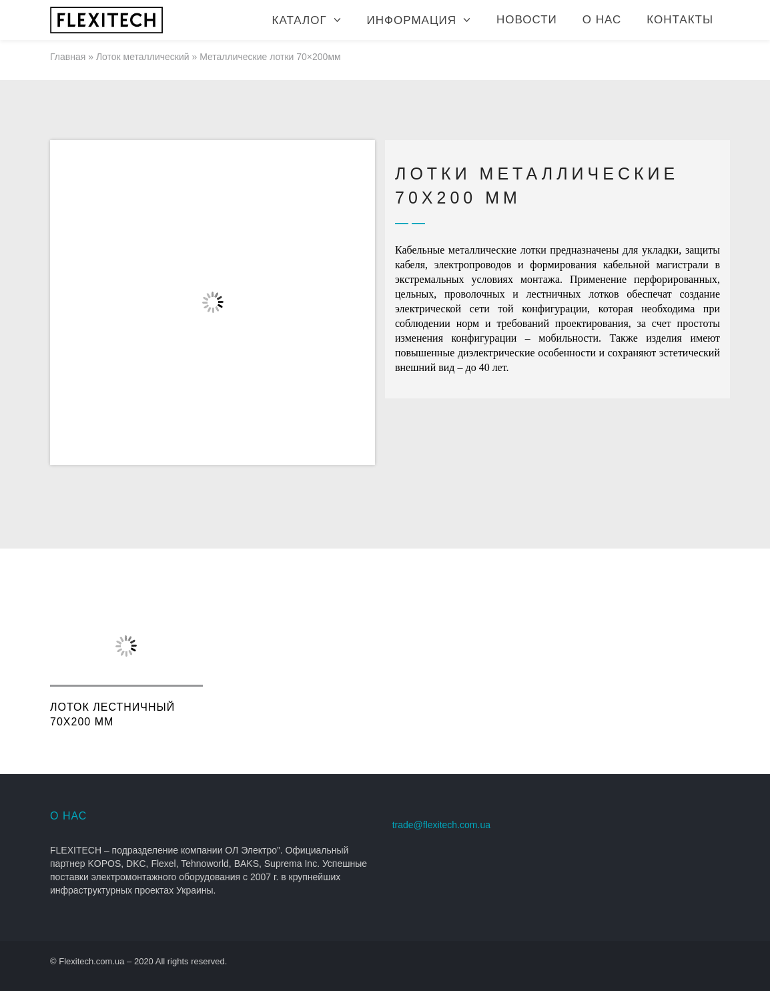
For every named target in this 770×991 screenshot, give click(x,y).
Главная (67, 56)
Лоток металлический (142, 56)
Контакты (680, 19)
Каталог (299, 20)
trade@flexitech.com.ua (441, 824)
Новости (526, 19)
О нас (602, 19)
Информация (411, 20)
